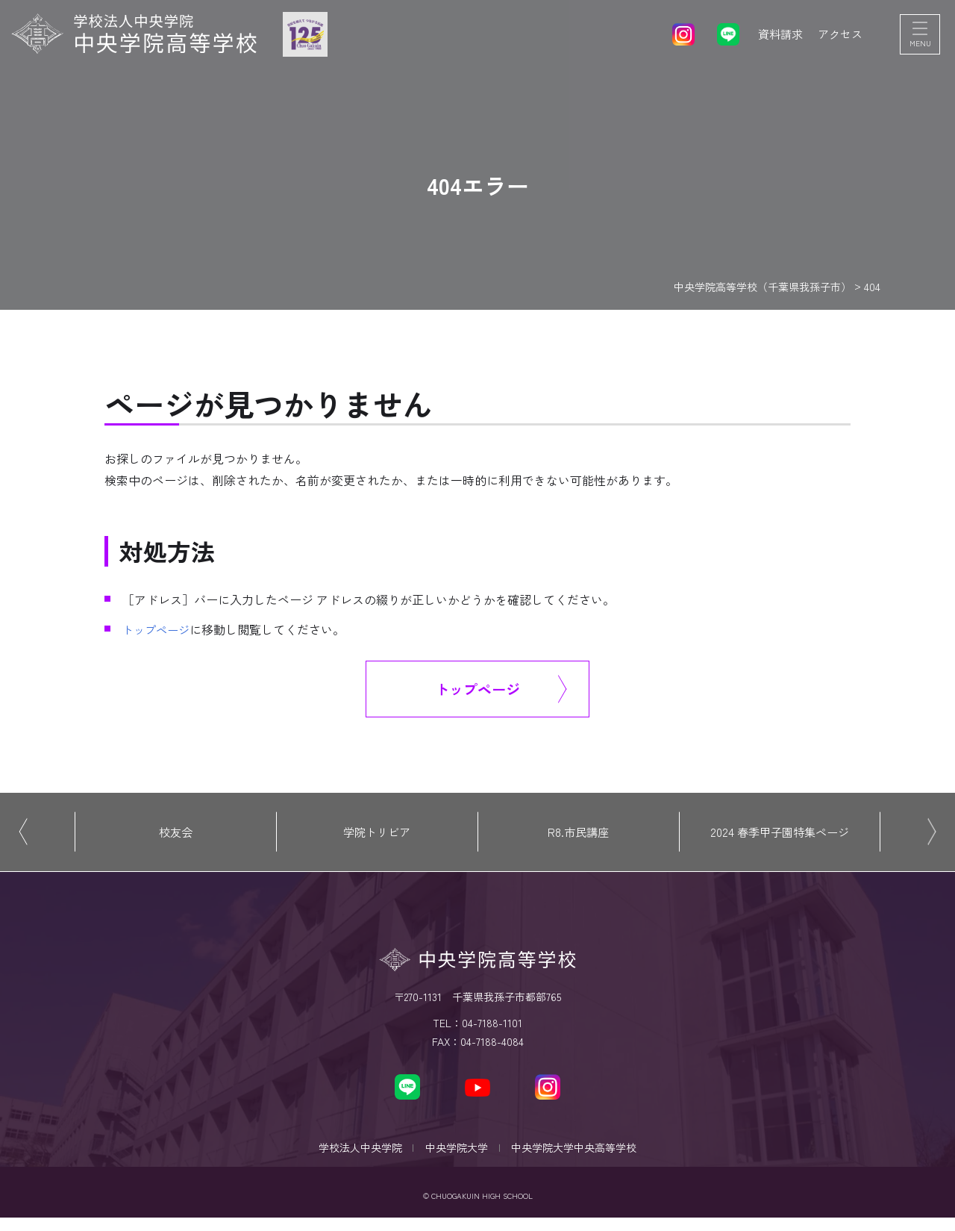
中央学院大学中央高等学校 (580, 1157)
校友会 (175, 836)
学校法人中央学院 (353, 1157)
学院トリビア (377, 836)
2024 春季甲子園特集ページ (780, 836)
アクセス (838, 37)
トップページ (158, 629)
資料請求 (776, 37)
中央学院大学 (456, 1157)
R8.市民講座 (578, 836)
